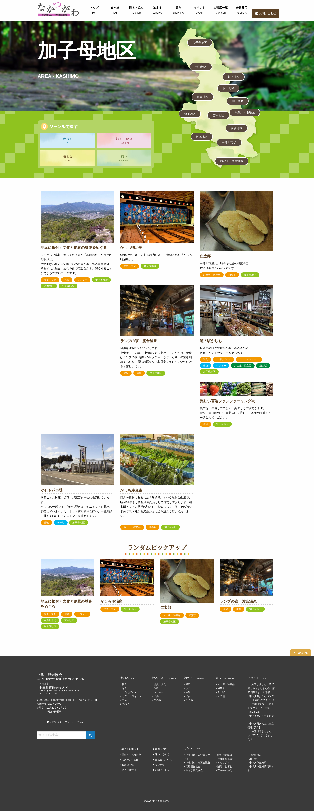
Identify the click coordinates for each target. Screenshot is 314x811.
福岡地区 (202, 96)
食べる (115, 10)
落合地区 (236, 128)
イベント (199, 10)
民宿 (188, 696)
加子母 (253, 758)
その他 (60, 522)
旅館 (139, 373)
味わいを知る (162, 754)
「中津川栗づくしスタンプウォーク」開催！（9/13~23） (261, 708)
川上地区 (233, 76)
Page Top (302, 652)
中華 (124, 700)
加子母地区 (200, 42)
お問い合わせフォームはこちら (65, 722)
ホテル (189, 688)
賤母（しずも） (226, 766)
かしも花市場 (52, 490)
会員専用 (241, 10)
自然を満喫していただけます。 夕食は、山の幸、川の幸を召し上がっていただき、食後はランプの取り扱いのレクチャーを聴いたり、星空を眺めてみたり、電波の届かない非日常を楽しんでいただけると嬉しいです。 (156, 357)
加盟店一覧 (220, 10)
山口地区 (237, 101)
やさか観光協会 (194, 770)
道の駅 (263, 365)
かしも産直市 (131, 490)
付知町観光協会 (226, 758)
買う (178, 10)
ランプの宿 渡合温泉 (138, 341)
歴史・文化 (50, 279)
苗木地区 (218, 115)
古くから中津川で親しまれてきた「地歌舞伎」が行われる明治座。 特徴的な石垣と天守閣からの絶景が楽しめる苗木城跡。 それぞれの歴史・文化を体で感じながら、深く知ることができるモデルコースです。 (76, 264)
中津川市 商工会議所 (198, 762)
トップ (94, 10)
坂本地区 (201, 136)
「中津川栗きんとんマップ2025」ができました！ (261, 735)
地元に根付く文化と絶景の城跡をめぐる (74, 248)
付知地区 (201, 66)
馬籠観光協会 (193, 766)
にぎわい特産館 (130, 759)
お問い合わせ (267, 13)
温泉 (126, 373)
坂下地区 (228, 88)
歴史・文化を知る (131, 754)
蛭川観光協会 (224, 754)
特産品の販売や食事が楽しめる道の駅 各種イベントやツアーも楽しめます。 (224, 350)
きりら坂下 (223, 762)
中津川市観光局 (257, 762)
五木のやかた (224, 770)
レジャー (82, 279)
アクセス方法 (128, 770)
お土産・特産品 (211, 274)
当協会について (163, 759)
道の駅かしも (211, 341)
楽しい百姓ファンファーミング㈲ (227, 401)
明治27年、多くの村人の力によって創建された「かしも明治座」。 (156, 257)
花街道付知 (255, 754)
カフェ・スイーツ (249, 359)
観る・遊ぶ (136, 10)
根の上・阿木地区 (231, 161)
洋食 (124, 688)
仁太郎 (205, 256)
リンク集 (160, 764)
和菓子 (232, 274)
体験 (66, 279)
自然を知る (161, 749)
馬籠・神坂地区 (245, 112)
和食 (205, 359)
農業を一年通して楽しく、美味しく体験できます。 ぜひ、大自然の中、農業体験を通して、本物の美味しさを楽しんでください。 (235, 413)
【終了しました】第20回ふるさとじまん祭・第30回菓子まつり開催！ (261, 688)
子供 (156, 696)
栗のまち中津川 (130, 749)
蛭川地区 (190, 114)
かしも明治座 (131, 248)
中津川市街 (229, 142)
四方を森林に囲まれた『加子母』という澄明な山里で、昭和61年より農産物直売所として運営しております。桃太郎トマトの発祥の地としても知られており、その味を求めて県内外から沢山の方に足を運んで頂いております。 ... (156, 509)
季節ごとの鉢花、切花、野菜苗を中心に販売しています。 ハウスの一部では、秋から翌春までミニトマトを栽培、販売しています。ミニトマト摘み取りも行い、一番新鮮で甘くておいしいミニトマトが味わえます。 (76, 506)
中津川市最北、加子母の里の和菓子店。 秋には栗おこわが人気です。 (225, 265)
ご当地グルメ (223, 359)
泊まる (157, 10)
